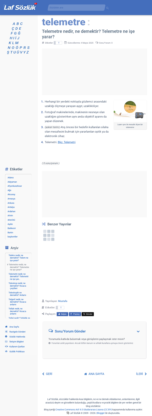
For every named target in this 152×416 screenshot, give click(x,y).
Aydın (10, 224)
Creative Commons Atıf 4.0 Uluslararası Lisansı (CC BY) (84, 409)
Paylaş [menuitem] (75, 314)
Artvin (10, 215)
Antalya (11, 207)
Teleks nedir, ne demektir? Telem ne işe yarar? (18, 258)
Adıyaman (12, 182)
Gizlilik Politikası (15, 351)
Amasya (11, 198)
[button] (96, 332)
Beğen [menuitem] (62, 314)
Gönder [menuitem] (87, 314)
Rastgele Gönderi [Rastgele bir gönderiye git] (15, 331)
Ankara (11, 203)
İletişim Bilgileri (14, 341)
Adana (11, 177)
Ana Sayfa (12, 327)
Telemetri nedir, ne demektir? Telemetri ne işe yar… (18, 276)
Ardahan (11, 211)
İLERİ (141, 374)
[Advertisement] (94, 72)
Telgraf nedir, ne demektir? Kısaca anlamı (17, 302)
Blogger (101, 413)
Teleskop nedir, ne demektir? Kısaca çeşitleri (17, 286)
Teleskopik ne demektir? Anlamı (17, 293)
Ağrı (9, 190)
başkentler (13, 236)
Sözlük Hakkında (15, 336)
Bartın (10, 232)
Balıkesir (12, 228)
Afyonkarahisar (15, 186)
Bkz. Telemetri (67, 142)
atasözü (11, 220)
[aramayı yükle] (75, 7)
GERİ (47, 374)
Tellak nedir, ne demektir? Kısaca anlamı (17, 311)
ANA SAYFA (94, 374)
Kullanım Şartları (15, 346)
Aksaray (11, 194)
